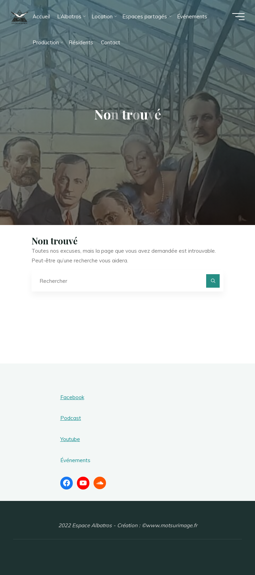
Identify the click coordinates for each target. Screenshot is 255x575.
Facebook (72, 397)
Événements (75, 460)
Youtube (70, 439)
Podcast (70, 418)
